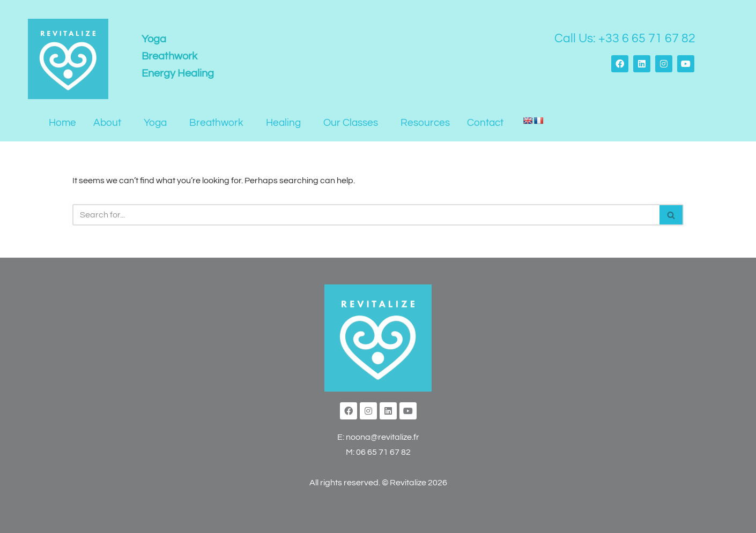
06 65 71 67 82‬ (383, 452)
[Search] (365, 215)
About (107, 122)
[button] (110, 123)
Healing (283, 122)
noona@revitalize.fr (382, 437)
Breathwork (216, 122)
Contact (485, 122)
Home (62, 122)
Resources (425, 122)
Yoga (155, 122)
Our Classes (350, 122)
